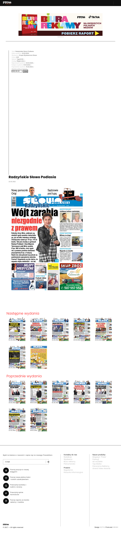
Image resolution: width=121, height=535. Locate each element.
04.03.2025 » (30, 63)
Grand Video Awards (101, 468)
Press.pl (96, 459)
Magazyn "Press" (99, 457)
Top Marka (97, 464)
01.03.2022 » (27, 65)
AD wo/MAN (98, 461)
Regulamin (68, 470)
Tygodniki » (20, 59)
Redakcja (68, 457)
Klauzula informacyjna (73, 472)
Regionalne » (21, 61)
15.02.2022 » (30, 67)
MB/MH (115, 527)
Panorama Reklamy (101, 466)
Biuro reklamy (70, 461)
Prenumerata (69, 464)
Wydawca (68, 459)
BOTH (102, 527)
